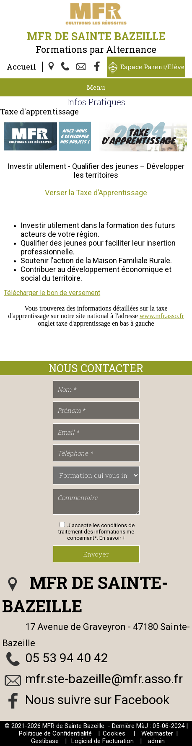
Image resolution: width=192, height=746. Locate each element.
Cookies (114, 733)
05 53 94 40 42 (66, 657)
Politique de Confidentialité (55, 733)
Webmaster (157, 733)
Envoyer (96, 554)
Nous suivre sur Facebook (97, 699)
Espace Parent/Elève (152, 66)
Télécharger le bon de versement (52, 293)
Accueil (21, 67)
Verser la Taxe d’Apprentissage (96, 192)
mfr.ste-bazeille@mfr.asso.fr (104, 678)
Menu (96, 87)
